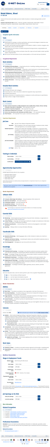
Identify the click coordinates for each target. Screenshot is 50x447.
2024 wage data (18, 386)
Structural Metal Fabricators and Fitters (18, 417)
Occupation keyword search (43, 2)
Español (35, 27)
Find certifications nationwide (23, 161)
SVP (9, 148)
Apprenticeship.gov (28, 185)
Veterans (28, 27)
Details (9, 27)
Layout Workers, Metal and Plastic (17, 413)
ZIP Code (17, 159)
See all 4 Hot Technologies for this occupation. (16, 209)
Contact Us (12, 441)
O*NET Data (27, 8)
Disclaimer (46, 441)
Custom (15, 27)
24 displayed (7, 64)
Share (42, 8)
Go (48, 4)
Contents (4, 31)
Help (3, 8)
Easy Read (21, 27)
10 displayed (7, 409)
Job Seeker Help (6, 441)
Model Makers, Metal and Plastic (17, 414)
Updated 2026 (45, 15)
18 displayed (7, 88)
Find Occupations (9, 8)
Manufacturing (18, 382)
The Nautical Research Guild (11, 430)
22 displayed (7, 289)
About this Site (37, 441)
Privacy (42, 441)
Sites (47, 8)
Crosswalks (34, 8)
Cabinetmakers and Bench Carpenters (18, 411)
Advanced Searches (19, 8)
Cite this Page (27, 441)
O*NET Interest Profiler (43, 312)
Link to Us (22, 441)
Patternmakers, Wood (14, 416)
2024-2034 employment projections (30, 386)
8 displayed (7, 249)
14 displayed (7, 40)
